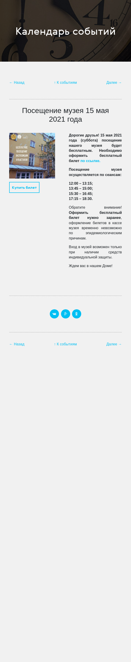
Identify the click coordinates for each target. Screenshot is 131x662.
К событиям (67, 82)
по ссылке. (90, 161)
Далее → (114, 82)
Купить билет (24, 187)
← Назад (16, 82)
